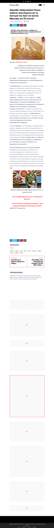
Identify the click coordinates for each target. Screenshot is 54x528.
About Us (24, 527)
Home (19, 527)
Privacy (29, 527)
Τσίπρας (27, 21)
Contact (34, 527)
